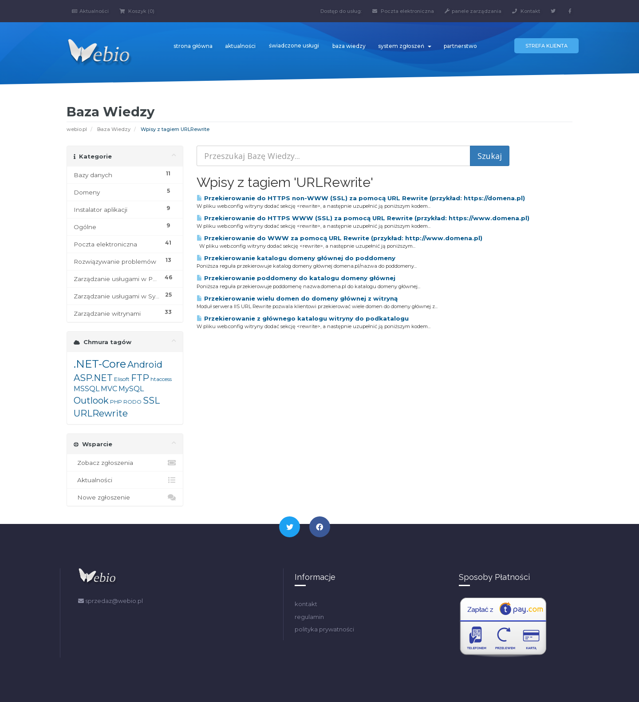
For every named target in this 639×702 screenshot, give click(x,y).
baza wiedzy (349, 46)
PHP (116, 401)
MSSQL (86, 389)
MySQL (131, 389)
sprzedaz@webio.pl (110, 600)
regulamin (309, 616)
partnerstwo (460, 46)
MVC (109, 389)
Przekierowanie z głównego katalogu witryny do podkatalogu (303, 318)
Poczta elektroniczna (403, 11)
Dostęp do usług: (341, 11)
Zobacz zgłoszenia (125, 462)
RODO (132, 401)
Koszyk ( (136, 11)
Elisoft (122, 379)
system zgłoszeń (404, 46)
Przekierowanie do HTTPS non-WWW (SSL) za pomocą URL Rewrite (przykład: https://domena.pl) (361, 198)
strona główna (193, 46)
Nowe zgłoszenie (125, 497)
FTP (140, 378)
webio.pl (77, 129)
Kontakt (526, 11)
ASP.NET (93, 378)
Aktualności (90, 11)
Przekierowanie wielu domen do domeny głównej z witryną (297, 298)
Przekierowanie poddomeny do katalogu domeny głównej (296, 278)
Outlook (91, 400)
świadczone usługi (294, 45)
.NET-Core (100, 363)
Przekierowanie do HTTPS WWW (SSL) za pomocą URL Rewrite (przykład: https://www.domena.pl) (363, 218)
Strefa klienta (546, 46)
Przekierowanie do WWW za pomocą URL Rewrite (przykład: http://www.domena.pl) (339, 238)
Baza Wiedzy (113, 129)
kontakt (306, 603)
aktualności (240, 46)
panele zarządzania (473, 11)
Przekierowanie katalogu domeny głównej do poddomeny (296, 258)
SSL (151, 400)
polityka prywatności (324, 629)
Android (144, 364)
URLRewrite (101, 413)
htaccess (161, 379)
